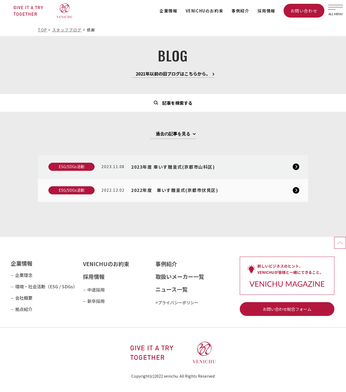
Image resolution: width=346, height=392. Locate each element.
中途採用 (96, 289)
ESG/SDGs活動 (71, 166)
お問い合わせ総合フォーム (287, 309)
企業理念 (23, 275)
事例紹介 (240, 11)
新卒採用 (96, 301)
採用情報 (266, 11)
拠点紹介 (23, 309)
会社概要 (23, 298)
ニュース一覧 (171, 289)
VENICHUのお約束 (205, 11)
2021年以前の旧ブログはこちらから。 (173, 74)
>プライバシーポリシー (176, 302)
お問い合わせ (304, 11)
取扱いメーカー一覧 (179, 276)
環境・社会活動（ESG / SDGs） (46, 286)
